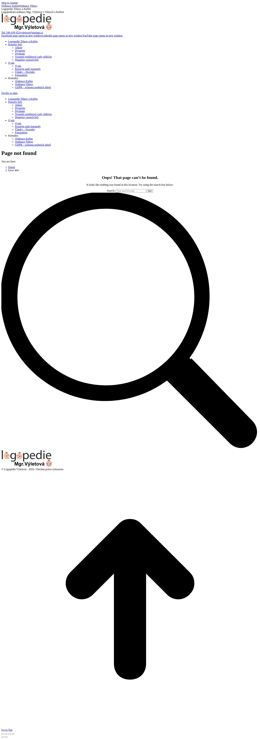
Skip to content (9, 2)
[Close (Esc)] (2, 733)
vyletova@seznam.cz (31, 32)
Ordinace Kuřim (10, 5)
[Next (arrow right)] (6, 736)
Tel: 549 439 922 (10, 32)
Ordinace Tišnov (28, 5)
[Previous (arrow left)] (2, 736)
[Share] (6, 733)
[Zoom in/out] (13, 733)
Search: (111, 190)
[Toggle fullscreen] (9, 733)
